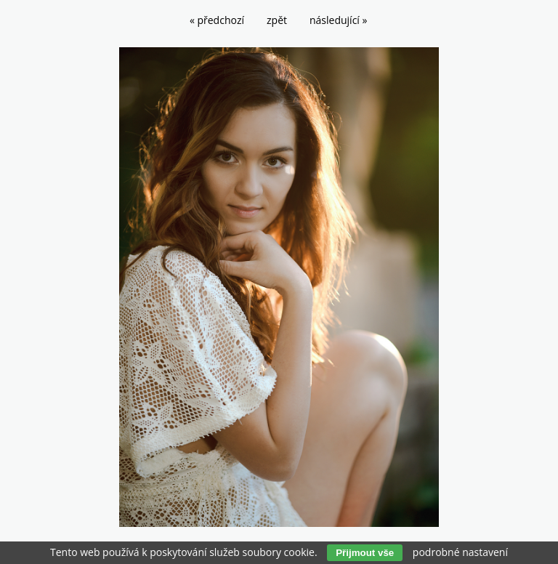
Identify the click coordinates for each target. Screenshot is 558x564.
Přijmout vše (365, 552)
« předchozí (217, 20)
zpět (277, 20)
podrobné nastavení (460, 552)
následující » (338, 20)
